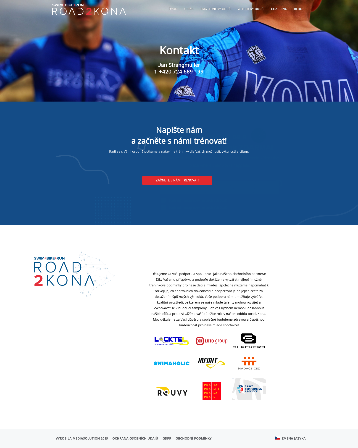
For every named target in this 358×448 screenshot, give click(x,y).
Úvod (173, 9)
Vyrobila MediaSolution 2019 (82, 438)
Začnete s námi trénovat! (177, 180)
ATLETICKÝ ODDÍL (251, 9)
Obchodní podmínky (194, 438)
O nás (189, 9)
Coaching (279, 9)
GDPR (167, 438)
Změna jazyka (290, 438)
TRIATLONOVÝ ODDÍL (215, 9)
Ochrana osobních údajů (135, 438)
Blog (298, 9)
